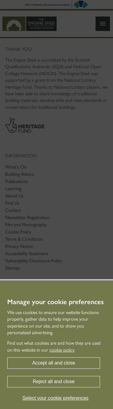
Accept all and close (53, 362)
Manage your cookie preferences (55, 302)
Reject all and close (54, 381)
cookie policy (61, 350)
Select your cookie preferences (55, 398)
